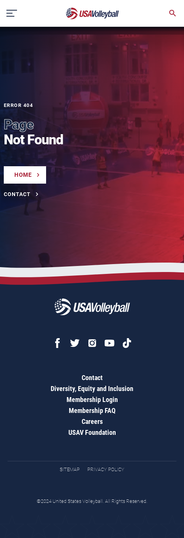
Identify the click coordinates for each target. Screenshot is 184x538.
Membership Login (92, 400)
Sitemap (70, 469)
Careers (92, 421)
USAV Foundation (92, 432)
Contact (92, 378)
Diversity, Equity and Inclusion (92, 389)
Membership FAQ (92, 410)
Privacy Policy (105, 469)
